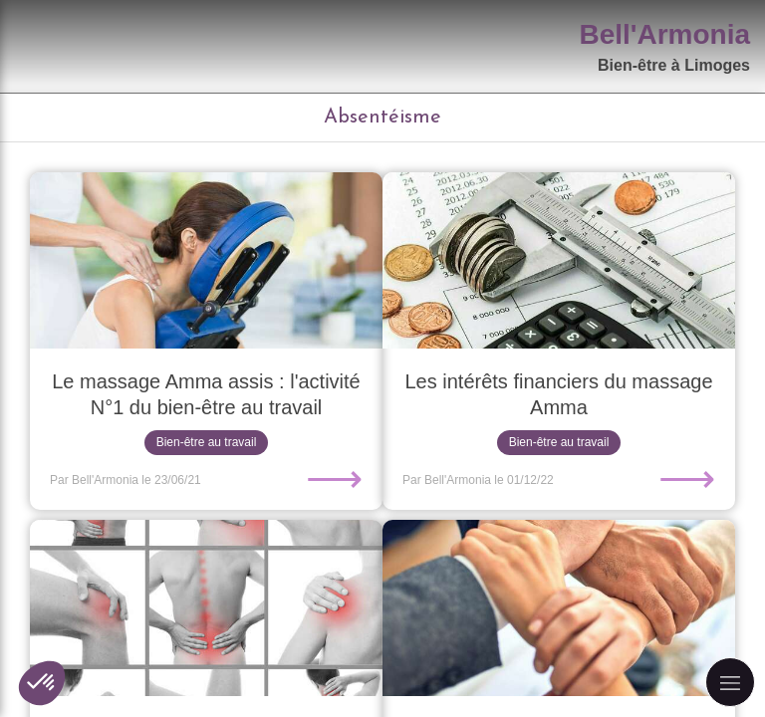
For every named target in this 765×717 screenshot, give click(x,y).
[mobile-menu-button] (730, 682)
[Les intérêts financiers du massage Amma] (558, 260)
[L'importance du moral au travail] (558, 608)
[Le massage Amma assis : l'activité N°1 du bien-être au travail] (206, 260)
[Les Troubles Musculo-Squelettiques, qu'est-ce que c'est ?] (206, 608)
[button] (42, 683)
